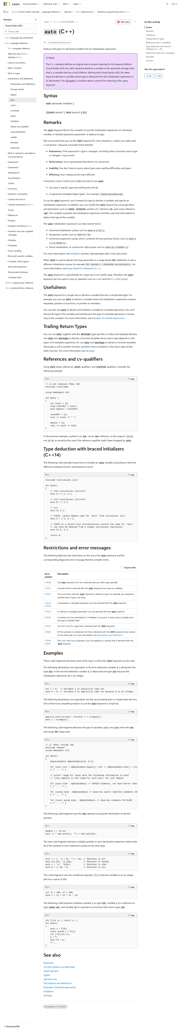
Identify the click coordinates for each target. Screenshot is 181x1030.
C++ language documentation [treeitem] (19, 37)
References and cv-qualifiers (158, 42)
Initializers (75, 253)
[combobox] (19, 25)
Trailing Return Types (155, 38)
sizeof (63, 640)
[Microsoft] (5, 4)
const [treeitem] (12, 105)
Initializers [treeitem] (14, 121)
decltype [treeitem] (14, 142)
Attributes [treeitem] (14, 147)
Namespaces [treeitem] (13, 172)
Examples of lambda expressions (60, 987)
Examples (150, 56)
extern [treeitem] (13, 115)
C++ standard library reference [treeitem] (19, 288)
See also (149, 60)
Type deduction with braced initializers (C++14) (158, 47)
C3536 (48, 617)
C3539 (48, 606)
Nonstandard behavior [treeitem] (18, 272)
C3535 (48, 611)
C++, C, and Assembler (64, 21)
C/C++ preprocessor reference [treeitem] (19, 282)
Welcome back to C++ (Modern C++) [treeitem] (18, 55)
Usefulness (150, 35)
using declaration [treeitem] (18, 131)
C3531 (47, 588)
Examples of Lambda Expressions (108, 318)
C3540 (48, 640)
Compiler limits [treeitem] (14, 277)
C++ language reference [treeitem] (19, 48)
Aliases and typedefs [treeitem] (19, 126)
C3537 (48, 626)
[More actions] (134, 22)
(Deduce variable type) (59, 966)
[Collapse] (36, 19)
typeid (73, 640)
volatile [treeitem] (13, 137)
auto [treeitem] (12, 99)
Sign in (174, 3)
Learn (46, 21)
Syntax (149, 27)
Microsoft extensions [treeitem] (17, 266)
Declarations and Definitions (109, 635)
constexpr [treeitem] (14, 110)
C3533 (48, 603)
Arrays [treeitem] (11, 210)
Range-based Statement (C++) (83, 268)
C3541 (47, 643)
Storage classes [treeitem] (17, 89)
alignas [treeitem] (13, 94)
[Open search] (167, 4)
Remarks (150, 31)
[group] (90, 775)
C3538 (48, 631)
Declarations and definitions (58, 983)
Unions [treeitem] (11, 183)
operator (51, 970)
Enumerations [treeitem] (14, 178)
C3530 (48, 582)
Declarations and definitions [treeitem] (22, 84)
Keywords (48, 962)
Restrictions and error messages (160, 52)
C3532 (48, 594)
